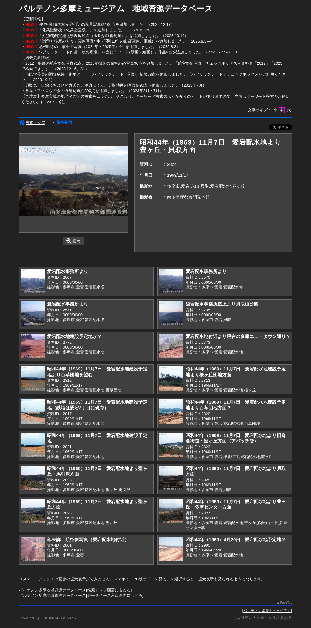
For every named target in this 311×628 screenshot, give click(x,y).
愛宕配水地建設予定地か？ (74, 336)
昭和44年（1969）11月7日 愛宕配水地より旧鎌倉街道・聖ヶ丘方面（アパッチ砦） (236, 438)
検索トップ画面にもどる (109, 590)
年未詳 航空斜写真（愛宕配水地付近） (88, 539)
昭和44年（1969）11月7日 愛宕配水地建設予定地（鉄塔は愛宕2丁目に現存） (97, 404)
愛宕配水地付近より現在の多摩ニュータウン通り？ (238, 336)
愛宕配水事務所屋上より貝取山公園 (222, 303)
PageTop (286, 602)
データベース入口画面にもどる (114, 595)
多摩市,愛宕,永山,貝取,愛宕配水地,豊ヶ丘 (206, 186)
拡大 (73, 241)
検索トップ (32, 122)
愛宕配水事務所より (67, 271)
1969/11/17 (177, 175)
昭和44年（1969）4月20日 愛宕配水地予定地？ (236, 539)
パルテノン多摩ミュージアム (267, 611)
